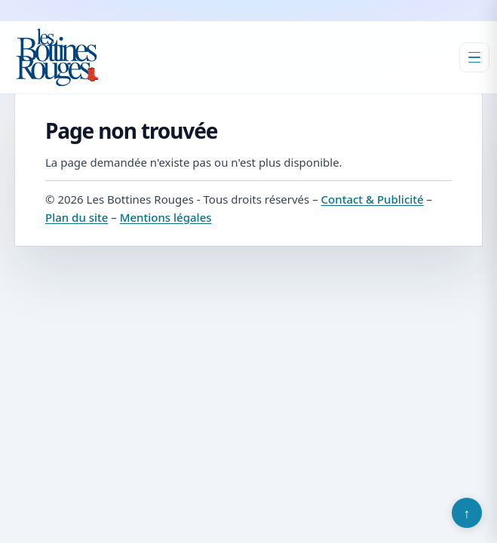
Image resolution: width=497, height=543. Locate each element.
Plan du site (76, 217)
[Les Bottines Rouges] (57, 57)
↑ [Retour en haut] (467, 513)
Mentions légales (166, 217)
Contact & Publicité (372, 199)
